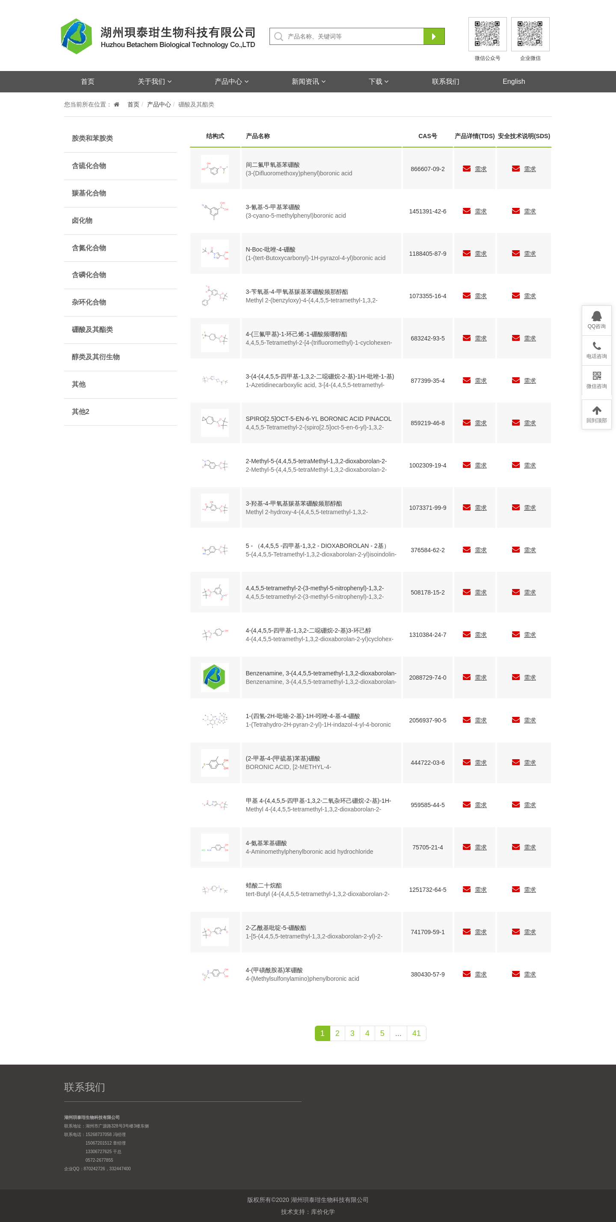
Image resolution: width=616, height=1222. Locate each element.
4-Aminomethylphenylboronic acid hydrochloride (309, 851)
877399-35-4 (427, 380)
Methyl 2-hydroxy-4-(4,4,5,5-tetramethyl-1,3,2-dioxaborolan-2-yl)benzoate (307, 512)
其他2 (80, 411)
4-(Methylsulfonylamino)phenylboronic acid (302, 978)
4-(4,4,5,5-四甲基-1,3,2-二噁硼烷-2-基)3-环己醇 (308, 630)
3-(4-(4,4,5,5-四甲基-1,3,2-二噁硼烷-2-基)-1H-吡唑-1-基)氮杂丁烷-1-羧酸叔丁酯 (320, 377)
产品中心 (231, 81)
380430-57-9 (427, 974)
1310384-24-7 (427, 634)
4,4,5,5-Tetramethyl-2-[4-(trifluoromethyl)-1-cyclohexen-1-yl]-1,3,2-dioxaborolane (319, 343)
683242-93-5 (427, 338)
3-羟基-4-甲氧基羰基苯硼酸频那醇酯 (294, 503)
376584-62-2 (427, 550)
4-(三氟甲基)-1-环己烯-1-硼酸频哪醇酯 (297, 334)
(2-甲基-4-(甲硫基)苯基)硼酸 (283, 758)
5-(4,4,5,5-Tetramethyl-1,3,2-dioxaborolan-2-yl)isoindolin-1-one (321, 555)
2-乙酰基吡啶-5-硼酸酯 (276, 927)
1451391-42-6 (427, 211)
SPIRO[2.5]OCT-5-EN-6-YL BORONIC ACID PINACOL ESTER (318, 419)
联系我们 (445, 81)
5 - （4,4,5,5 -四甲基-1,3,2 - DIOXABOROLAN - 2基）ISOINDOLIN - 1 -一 (318, 546)
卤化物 (82, 220)
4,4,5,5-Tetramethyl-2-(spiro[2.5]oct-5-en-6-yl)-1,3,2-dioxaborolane (315, 428)
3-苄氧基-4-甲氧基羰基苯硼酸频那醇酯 (297, 291)
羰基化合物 (89, 193)
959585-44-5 (427, 805)
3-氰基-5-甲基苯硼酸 (273, 207)
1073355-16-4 (427, 296)
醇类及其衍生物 (96, 357)
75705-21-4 (427, 847)
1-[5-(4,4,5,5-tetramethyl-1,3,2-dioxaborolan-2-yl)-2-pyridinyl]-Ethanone (314, 937)
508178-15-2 (427, 592)
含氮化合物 (89, 248)
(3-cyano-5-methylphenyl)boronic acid (296, 215)
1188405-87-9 (427, 253)
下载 (378, 81)
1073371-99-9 (427, 507)
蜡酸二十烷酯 (264, 885)
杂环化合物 (89, 302)
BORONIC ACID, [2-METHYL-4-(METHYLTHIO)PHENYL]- (289, 767)
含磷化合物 (89, 274)
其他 (79, 384)
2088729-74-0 (427, 677)
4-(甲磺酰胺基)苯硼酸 (274, 970)
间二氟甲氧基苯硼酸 (273, 164)
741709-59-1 (427, 932)
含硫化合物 (89, 165)
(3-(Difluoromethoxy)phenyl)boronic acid (299, 173)
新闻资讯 (308, 81)
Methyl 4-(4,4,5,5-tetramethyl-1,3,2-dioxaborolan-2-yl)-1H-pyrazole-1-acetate (314, 810)
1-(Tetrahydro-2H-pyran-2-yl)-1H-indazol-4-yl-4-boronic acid (318, 725)
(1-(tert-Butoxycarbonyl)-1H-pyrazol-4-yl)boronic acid (316, 257)
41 (416, 1033)
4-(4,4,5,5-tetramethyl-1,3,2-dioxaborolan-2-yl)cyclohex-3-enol (320, 639)
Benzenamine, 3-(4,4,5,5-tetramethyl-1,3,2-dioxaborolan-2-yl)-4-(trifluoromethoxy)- (321, 674)
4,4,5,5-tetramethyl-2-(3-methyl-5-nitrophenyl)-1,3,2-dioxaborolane (315, 588)
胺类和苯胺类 (92, 138)
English (514, 81)
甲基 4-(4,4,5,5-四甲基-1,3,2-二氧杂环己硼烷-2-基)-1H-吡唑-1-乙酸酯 (318, 801)
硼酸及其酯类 (92, 329)
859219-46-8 (427, 423)
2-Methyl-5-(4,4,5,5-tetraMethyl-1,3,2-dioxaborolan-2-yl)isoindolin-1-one (316, 461)
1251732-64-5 (427, 889)
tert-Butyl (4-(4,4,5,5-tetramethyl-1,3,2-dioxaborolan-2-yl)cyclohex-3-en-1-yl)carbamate (318, 894)
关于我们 (154, 81)
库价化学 (323, 1211)
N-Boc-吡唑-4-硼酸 (271, 249)
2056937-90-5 (427, 720)
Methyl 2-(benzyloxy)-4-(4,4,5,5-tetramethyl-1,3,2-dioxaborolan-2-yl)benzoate (312, 301)
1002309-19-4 (427, 465)
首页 (88, 81)
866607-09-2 (427, 169)
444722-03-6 (427, 762)
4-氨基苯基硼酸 (266, 843)
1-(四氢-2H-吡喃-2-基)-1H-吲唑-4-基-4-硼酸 (303, 716)
